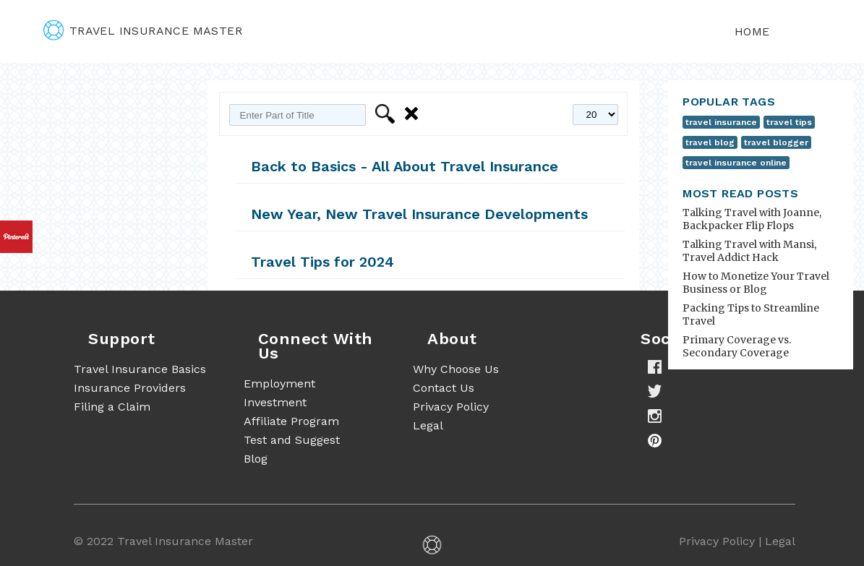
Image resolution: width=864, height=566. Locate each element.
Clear (414, 113)
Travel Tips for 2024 (322, 261)
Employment (279, 383)
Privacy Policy (451, 406)
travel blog (710, 142)
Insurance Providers (130, 388)
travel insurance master (142, 31)
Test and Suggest (292, 440)
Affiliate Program (291, 421)
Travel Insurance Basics (140, 369)
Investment (275, 402)
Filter (387, 113)
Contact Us (443, 388)
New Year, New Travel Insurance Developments (419, 214)
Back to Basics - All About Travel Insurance (404, 166)
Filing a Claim (112, 406)
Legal (428, 425)
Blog (256, 459)
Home (752, 31)
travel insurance (721, 122)
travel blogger (776, 142)
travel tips (789, 122)
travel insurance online (736, 163)
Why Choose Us (456, 369)
